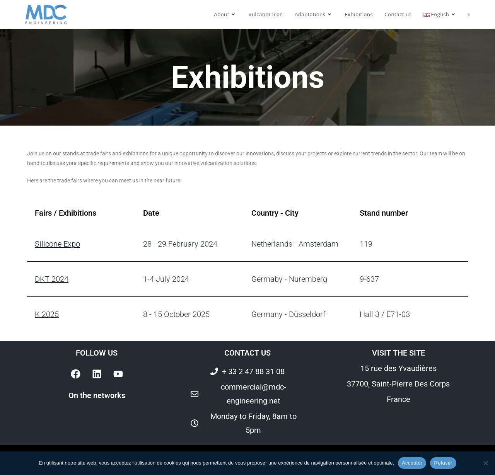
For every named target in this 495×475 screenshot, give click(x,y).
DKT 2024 (51, 279)
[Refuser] (485, 463)
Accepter (412, 463)
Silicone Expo (57, 244)
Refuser (443, 463)
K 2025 (47, 314)
